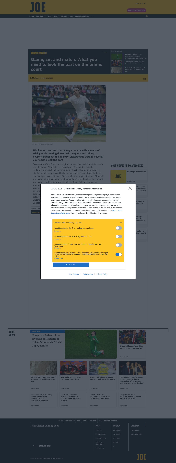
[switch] (119, 228)
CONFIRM (71, 265)
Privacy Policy (101, 274)
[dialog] (88, 231)
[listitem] (88, 222)
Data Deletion (74, 274)
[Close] (131, 189)
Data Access (88, 274)
